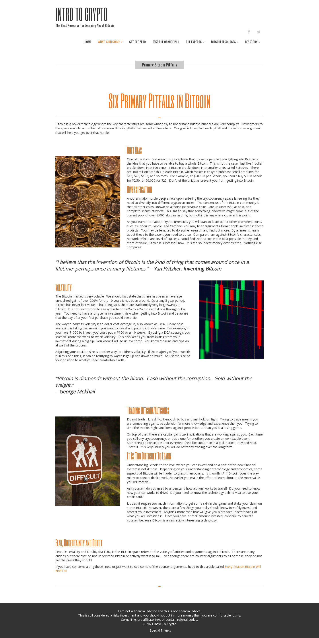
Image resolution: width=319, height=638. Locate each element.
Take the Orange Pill (165, 41)
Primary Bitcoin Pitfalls (159, 65)
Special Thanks (160, 630)
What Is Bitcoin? (110, 41)
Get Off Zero (137, 41)
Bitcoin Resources (225, 41)
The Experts (195, 41)
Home (87, 41)
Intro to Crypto (81, 14)
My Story (252, 41)
